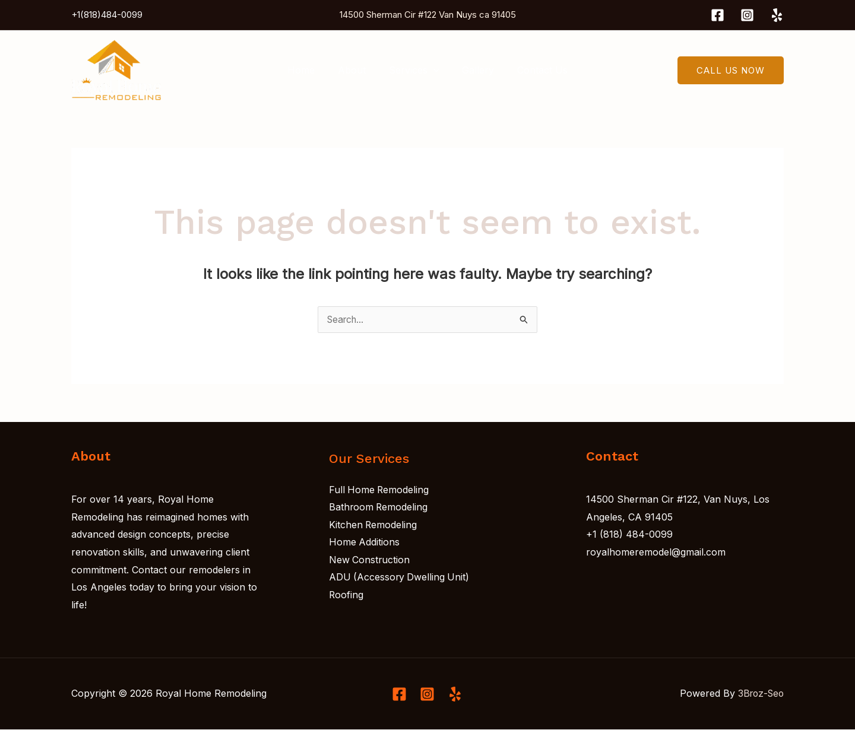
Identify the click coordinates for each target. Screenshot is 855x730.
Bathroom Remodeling (379, 507)
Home (309, 70)
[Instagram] (747, 15)
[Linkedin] (455, 694)
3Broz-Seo (759, 694)
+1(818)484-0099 (106, 14)
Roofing (346, 596)
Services (414, 70)
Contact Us (534, 70)
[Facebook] (717, 15)
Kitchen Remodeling (373, 525)
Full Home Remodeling (379, 490)
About (356, 70)
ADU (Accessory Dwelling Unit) (400, 578)
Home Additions (364, 543)
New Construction (370, 560)
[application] (433, 70)
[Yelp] (777, 15)
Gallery (474, 70)
